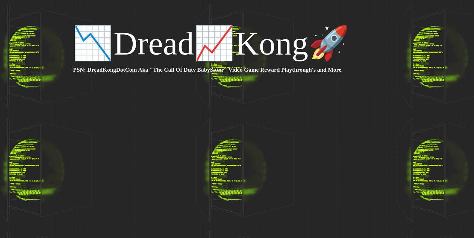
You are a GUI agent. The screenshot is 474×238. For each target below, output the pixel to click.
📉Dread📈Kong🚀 (211, 43)
